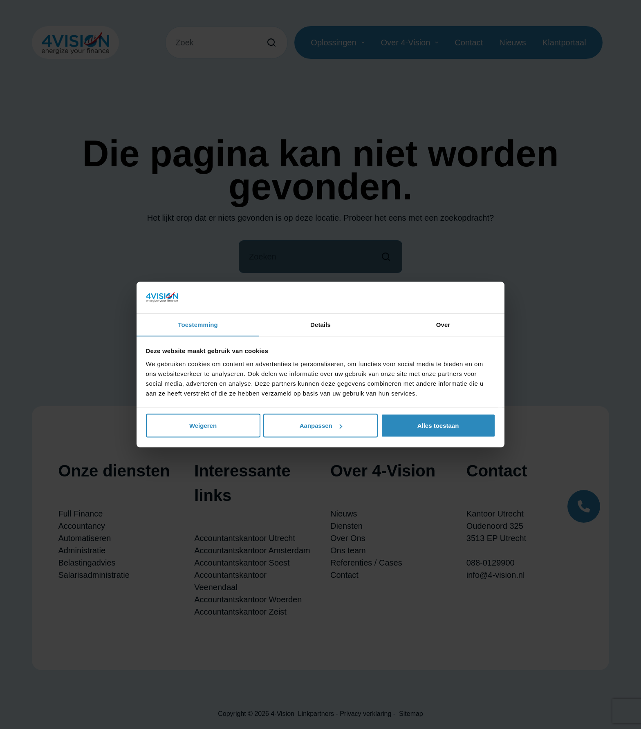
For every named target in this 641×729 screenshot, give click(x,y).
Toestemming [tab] (198, 324)
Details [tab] (320, 324)
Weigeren (203, 425)
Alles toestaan (438, 425)
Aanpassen (321, 425)
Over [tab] (443, 324)
